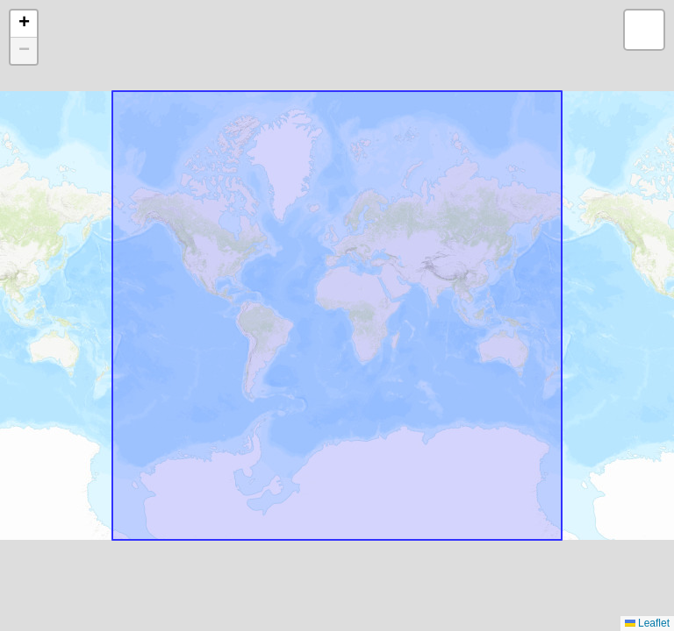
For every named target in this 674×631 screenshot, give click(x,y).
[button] (24, 24)
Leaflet (647, 623)
